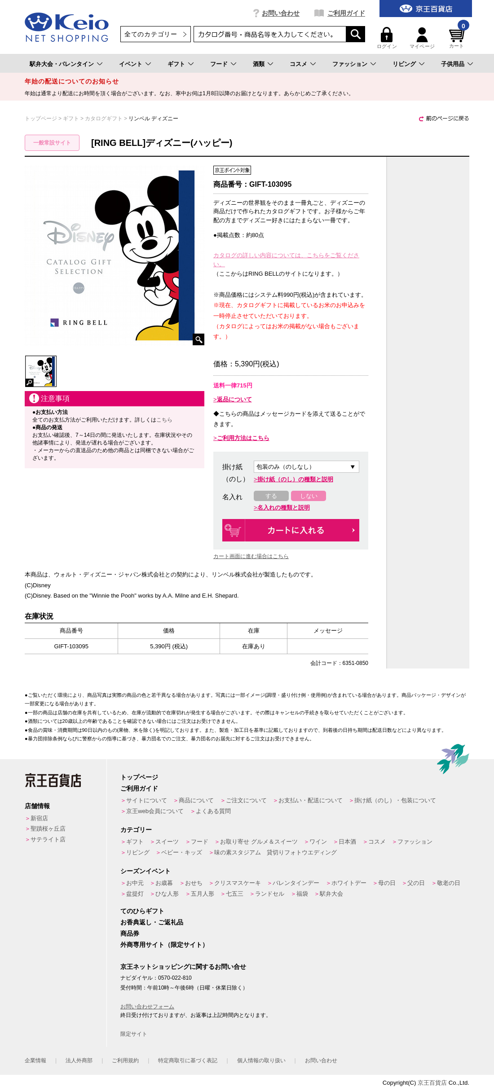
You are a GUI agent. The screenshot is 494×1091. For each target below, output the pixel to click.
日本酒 (347, 841)
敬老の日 (448, 883)
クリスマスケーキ (237, 883)
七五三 (234, 893)
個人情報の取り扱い (261, 1060)
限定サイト (133, 1034)
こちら (164, 420)
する (271, 496)
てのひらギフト (142, 911)
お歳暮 (164, 883)
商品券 (129, 933)
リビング (404, 64)
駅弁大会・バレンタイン (62, 64)
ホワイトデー (348, 883)
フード (219, 64)
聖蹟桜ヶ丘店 (48, 828)
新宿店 (39, 818)
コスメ (298, 64)
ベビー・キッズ (181, 852)
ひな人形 (167, 893)
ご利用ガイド (346, 13)
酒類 (259, 64)
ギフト (176, 64)
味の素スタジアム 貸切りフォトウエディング (275, 852)
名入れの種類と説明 (283, 507)
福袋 (302, 893)
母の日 (387, 883)
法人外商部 (79, 1060)
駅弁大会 (331, 893)
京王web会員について (155, 811)
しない (309, 496)
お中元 (135, 883)
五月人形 (202, 893)
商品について (196, 800)
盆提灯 (135, 893)
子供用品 (452, 64)
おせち (194, 883)
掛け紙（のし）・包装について (395, 800)
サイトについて (146, 800)
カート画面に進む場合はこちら (251, 556)
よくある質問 (213, 811)
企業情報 (35, 1060)
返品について (234, 399)
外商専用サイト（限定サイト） (164, 944)
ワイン (318, 841)
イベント (130, 64)
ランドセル (269, 893)
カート (458, 37)
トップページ (139, 777)
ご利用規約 (125, 1060)
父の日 (416, 883)
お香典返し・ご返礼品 (151, 922)
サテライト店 (48, 839)
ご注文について (246, 800)
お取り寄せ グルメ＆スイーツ (259, 841)
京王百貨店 (432, 1082)
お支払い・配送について (310, 800)
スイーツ (167, 841)
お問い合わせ (281, 13)
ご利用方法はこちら (243, 438)
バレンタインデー (296, 883)
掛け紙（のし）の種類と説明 (295, 479)
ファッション (349, 64)
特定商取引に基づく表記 (187, 1060)
